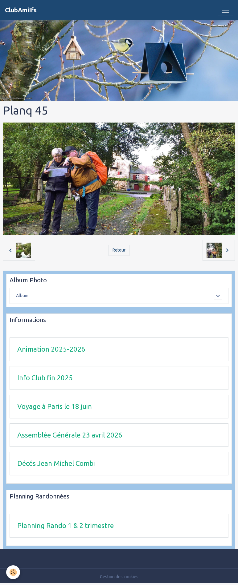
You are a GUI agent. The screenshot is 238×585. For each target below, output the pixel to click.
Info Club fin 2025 (45, 377)
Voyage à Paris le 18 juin (54, 406)
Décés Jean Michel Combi (56, 463)
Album (22, 295)
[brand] (21, 10)
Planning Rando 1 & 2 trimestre (65, 525)
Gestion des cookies (119, 576)
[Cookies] (13, 572)
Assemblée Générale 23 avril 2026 (69, 435)
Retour (119, 250)
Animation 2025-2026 (51, 349)
